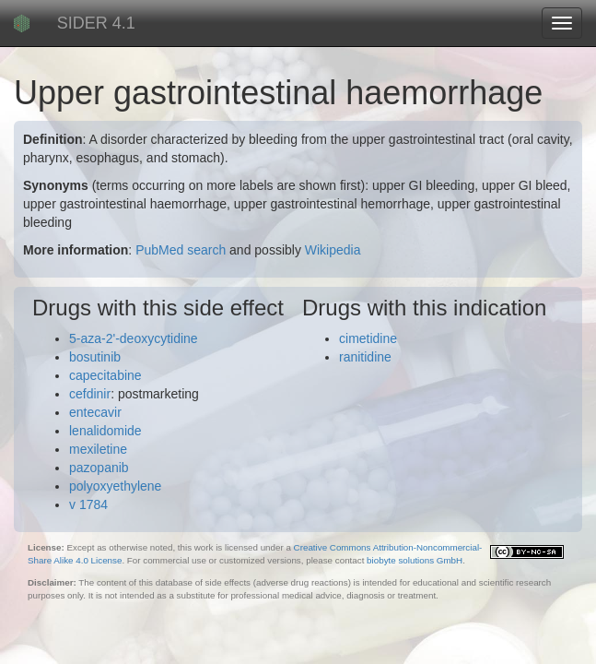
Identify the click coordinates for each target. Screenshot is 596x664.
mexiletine (98, 449)
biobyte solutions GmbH (414, 560)
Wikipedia (333, 250)
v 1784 (88, 504)
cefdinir (90, 393)
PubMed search (180, 250)
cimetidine (368, 338)
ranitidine (365, 357)
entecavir (95, 412)
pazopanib (99, 467)
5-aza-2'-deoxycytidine (133, 338)
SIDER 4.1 (96, 23)
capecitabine (105, 375)
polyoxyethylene (115, 486)
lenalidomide (105, 430)
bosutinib (95, 357)
